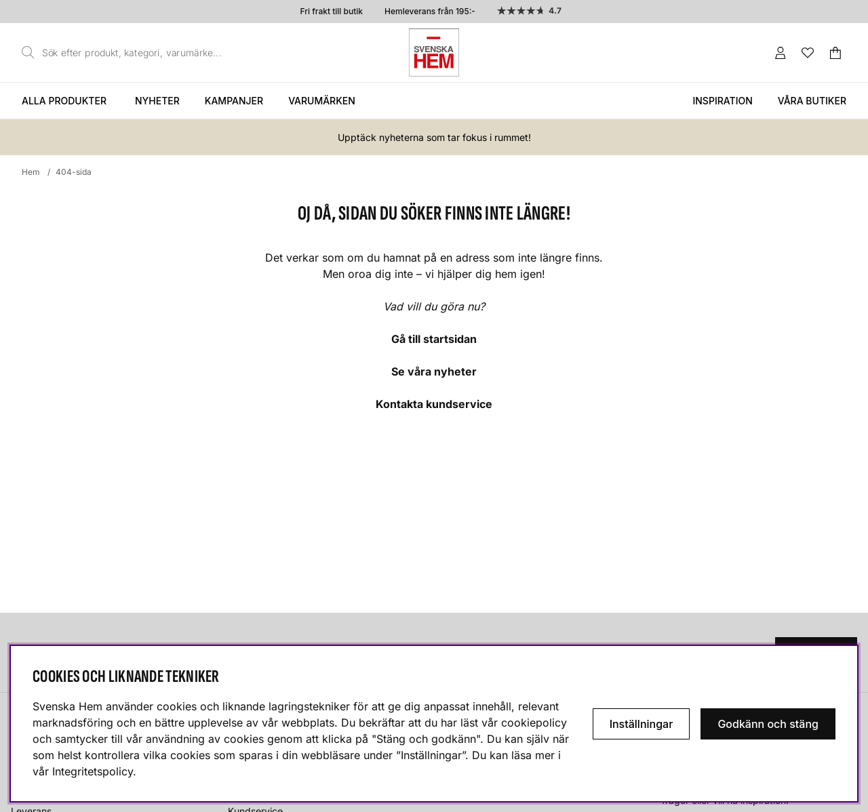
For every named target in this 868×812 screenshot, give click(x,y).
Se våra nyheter (434, 371)
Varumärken (321, 100)
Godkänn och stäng (767, 724)
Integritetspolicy (92, 771)
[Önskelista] (807, 52)
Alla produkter (64, 100)
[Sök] (125, 52)
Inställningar (641, 724)
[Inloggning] (780, 52)
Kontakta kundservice (434, 404)
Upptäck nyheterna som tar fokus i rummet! (434, 137)
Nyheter (157, 100)
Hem (31, 172)
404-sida (74, 172)
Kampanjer (234, 100)
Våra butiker (812, 100)
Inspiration (722, 100)
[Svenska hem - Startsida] (434, 52)
